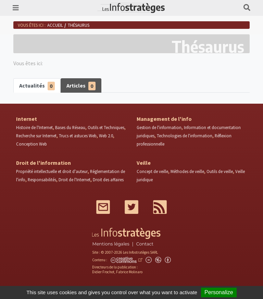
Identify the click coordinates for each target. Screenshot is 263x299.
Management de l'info (164, 118)
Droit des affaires (108, 179)
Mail (103, 207)
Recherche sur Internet (36, 135)
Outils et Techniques (106, 127)
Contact (144, 243)
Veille (144, 162)
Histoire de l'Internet (34, 127)
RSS (160, 207)
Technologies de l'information (184, 135)
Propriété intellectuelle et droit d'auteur (52, 171)
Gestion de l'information (159, 127)
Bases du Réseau (70, 127)
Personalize (218, 292)
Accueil (55, 25)
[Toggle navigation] (15, 8)
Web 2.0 (106, 135)
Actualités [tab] (37, 86)
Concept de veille (152, 171)
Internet (26, 118)
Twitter (131, 207)
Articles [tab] (81, 86)
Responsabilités (42, 179)
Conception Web (31, 144)
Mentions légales (110, 243)
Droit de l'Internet (74, 179)
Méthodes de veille (187, 171)
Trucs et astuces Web (78, 135)
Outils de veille (219, 171)
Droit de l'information (43, 162)
